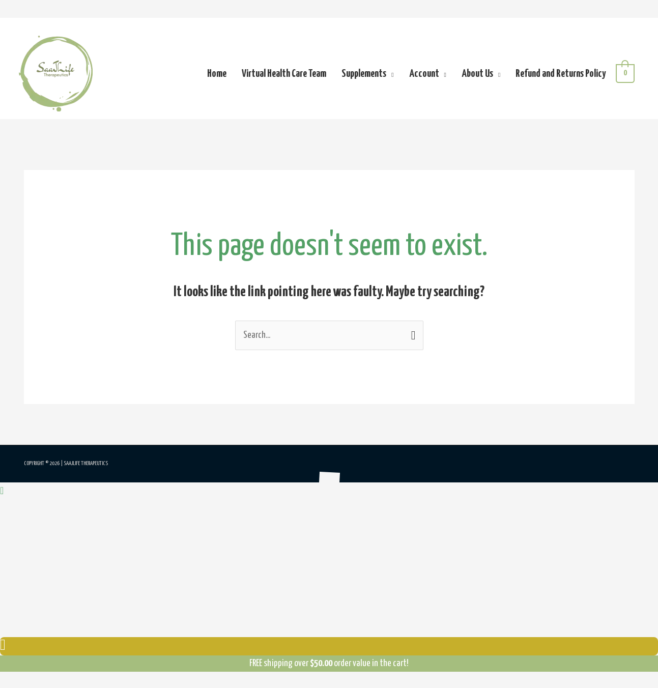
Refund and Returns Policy (561, 74)
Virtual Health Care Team (284, 74)
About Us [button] (477, 74)
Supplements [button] (363, 74)
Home (216, 74)
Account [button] (424, 74)
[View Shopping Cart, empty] (625, 73)
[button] (2, 491)
